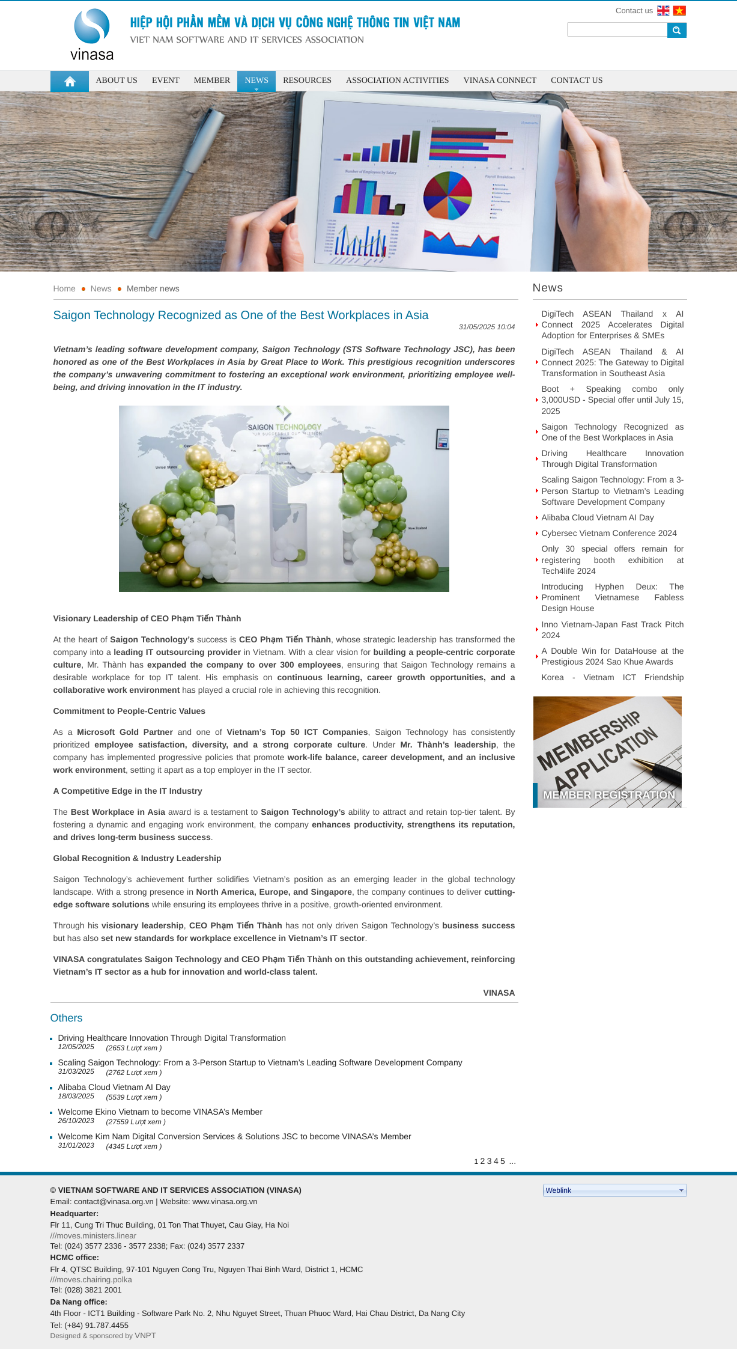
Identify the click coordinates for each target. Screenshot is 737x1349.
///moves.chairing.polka (91, 1279)
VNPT (146, 1335)
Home (64, 288)
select (681, 1190)
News (101, 288)
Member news (153, 288)
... (512, 1161)
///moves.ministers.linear (93, 1235)
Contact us (634, 10)
